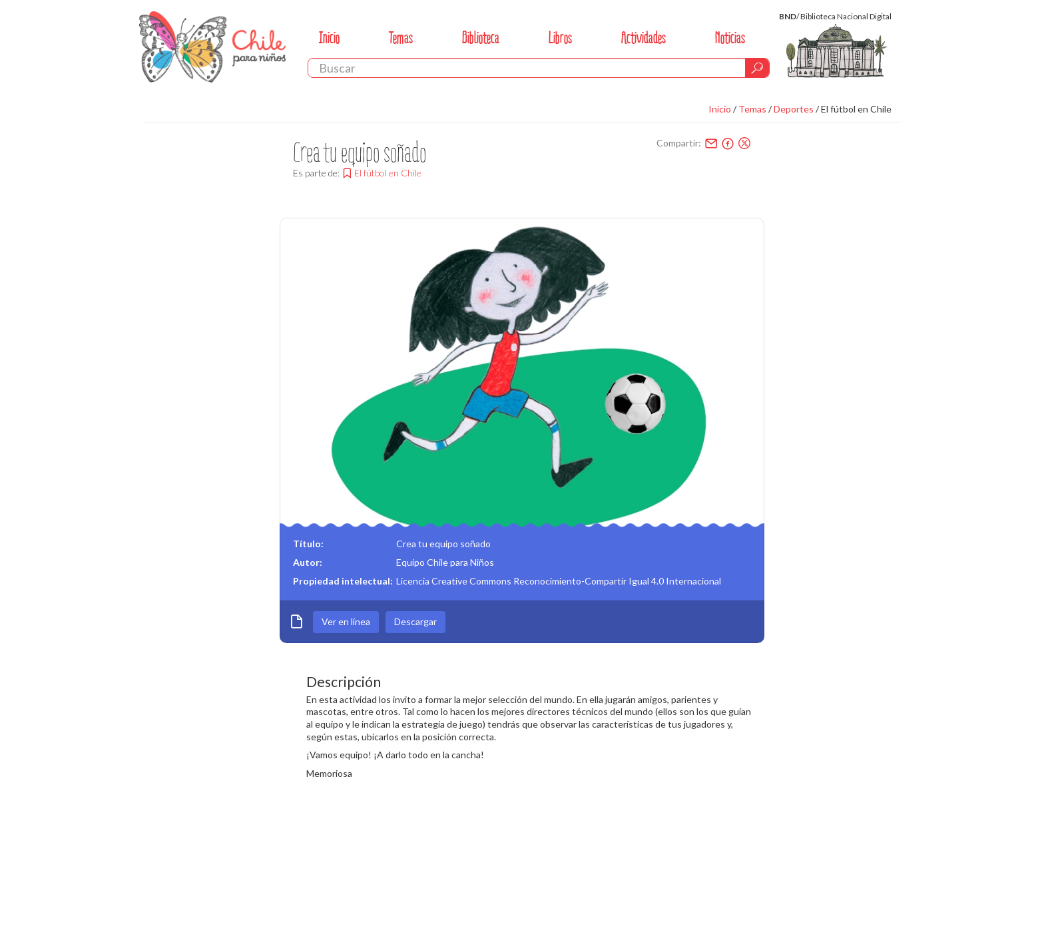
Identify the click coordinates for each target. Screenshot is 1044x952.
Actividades (643, 38)
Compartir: (678, 142)
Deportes (794, 109)
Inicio (329, 38)
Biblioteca (480, 38)
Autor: (307, 562)
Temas (401, 38)
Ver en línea (346, 621)
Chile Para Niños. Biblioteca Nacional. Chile (212, 47)
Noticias (730, 38)
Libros (560, 38)
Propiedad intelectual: (343, 581)
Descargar (415, 621)
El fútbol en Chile (856, 109)
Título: (308, 543)
